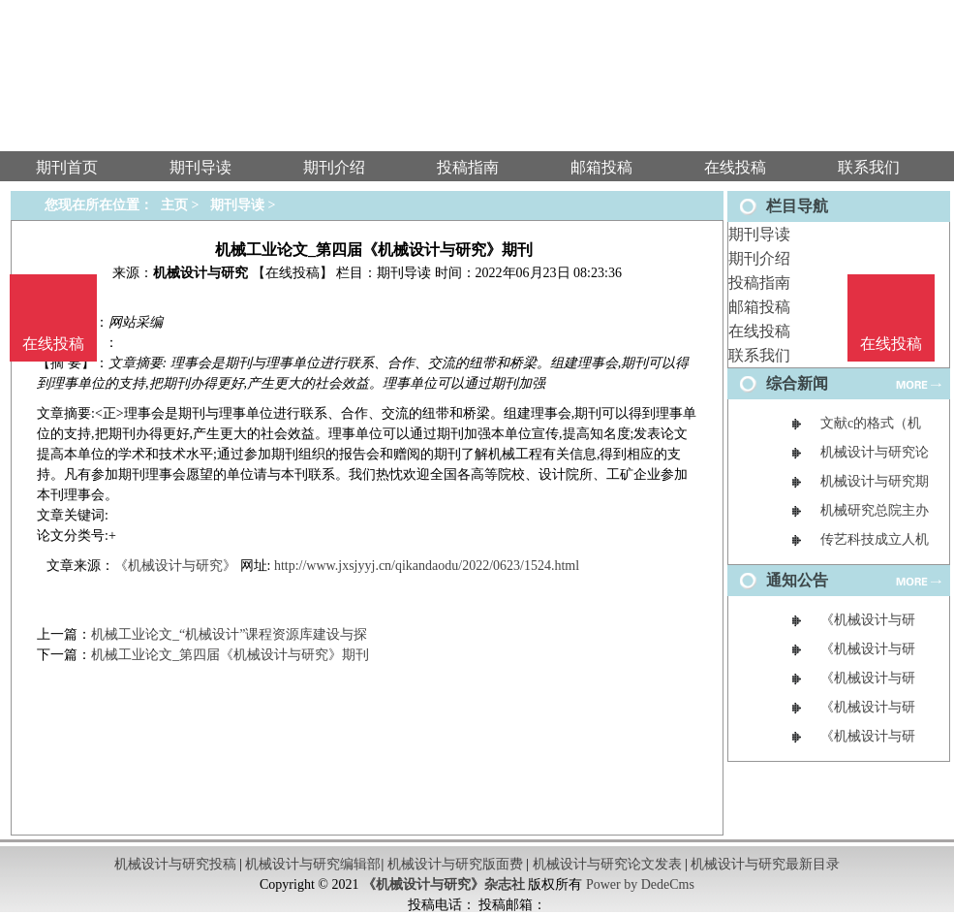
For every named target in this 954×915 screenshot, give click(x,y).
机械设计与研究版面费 (455, 864)
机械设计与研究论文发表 (607, 864)
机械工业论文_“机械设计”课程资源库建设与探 (229, 634)
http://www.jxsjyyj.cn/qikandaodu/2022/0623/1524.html (426, 565)
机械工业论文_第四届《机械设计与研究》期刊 (230, 654)
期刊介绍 (759, 258)
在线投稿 (759, 331)
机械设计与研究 (200, 273)
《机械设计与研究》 (175, 565)
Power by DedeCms (640, 884)
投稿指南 (759, 282)
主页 (174, 205)
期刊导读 (759, 234)
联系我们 (759, 355)
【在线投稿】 (292, 273)
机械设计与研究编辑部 (313, 864)
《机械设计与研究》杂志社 (443, 884)
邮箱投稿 (759, 307)
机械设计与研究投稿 (175, 864)
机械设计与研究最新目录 (765, 864)
